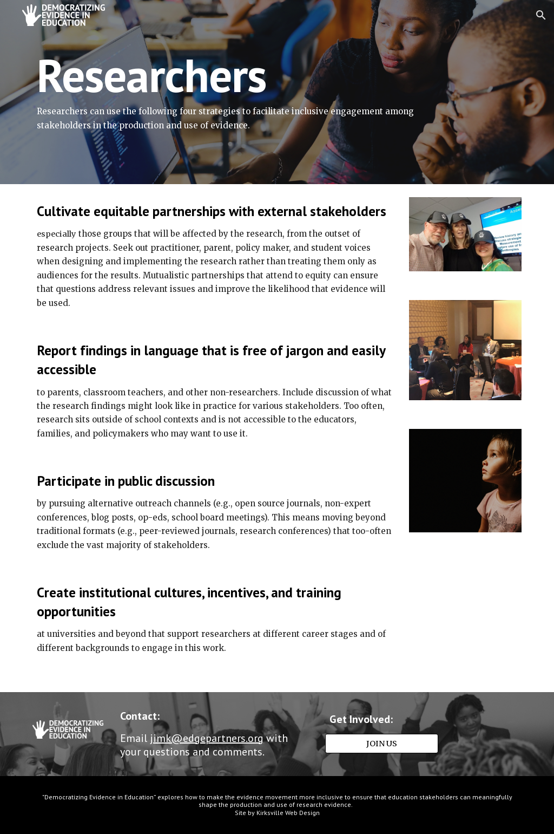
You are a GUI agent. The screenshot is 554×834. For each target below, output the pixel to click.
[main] (235, 92)
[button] (541, 15)
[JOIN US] (382, 743)
